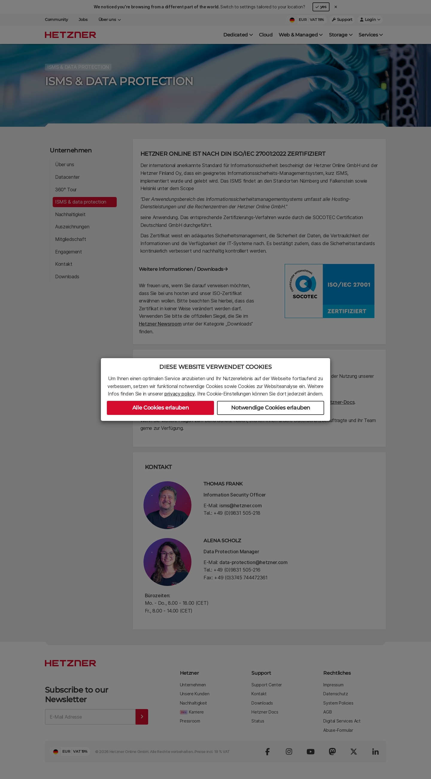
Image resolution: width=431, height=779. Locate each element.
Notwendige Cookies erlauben (270, 407)
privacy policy (179, 394)
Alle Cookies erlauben (160, 407)
